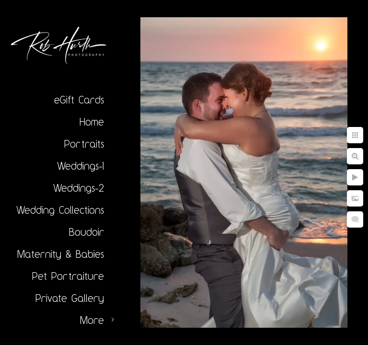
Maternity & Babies (60, 254)
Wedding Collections (60, 210)
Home (92, 121)
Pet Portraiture (68, 276)
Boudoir (86, 232)
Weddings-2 (78, 188)
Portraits (84, 144)
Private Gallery (69, 298)
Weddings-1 (80, 166)
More (92, 320)
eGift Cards (79, 99)
